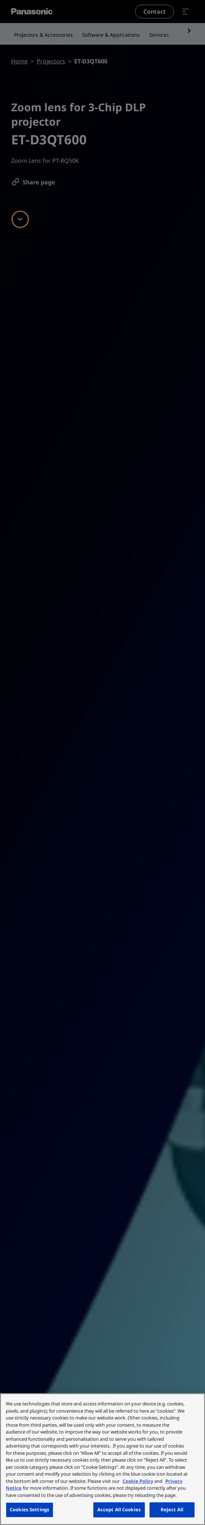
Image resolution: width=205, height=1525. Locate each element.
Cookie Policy (137, 1481)
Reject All (172, 1509)
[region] (102, 1459)
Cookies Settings (29, 1509)
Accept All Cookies (119, 1509)
